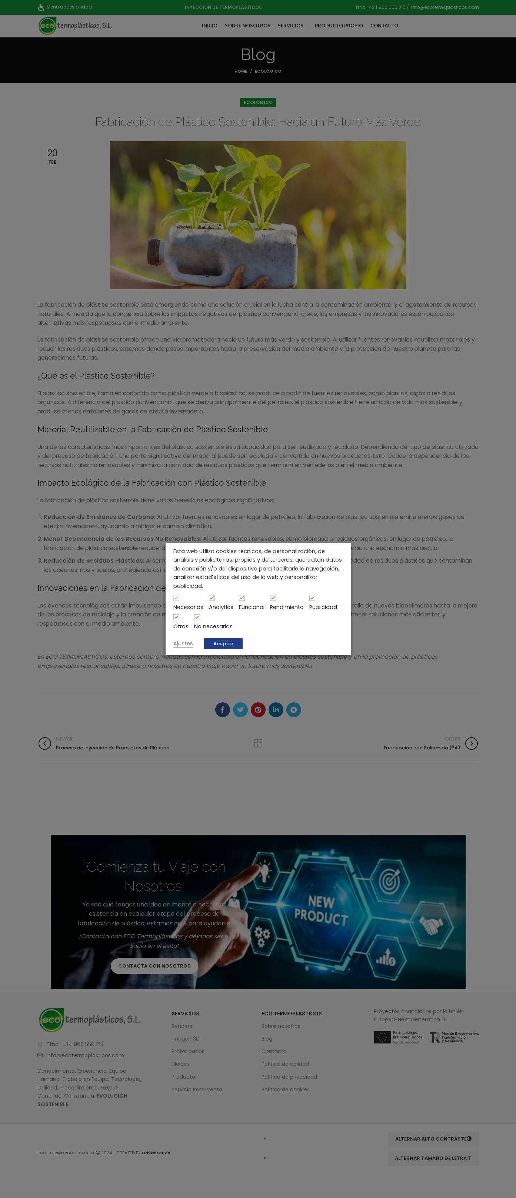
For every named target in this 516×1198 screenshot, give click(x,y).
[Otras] (176, 617)
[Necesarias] (176, 598)
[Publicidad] (312, 598)
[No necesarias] (197, 617)
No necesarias (213, 626)
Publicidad (323, 607)
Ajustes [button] (183, 643)
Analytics (221, 607)
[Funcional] (242, 598)
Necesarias (188, 607)
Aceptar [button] (223, 643)
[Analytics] (212, 598)
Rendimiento (287, 607)
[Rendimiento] (273, 598)
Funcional (251, 607)
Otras (181, 626)
